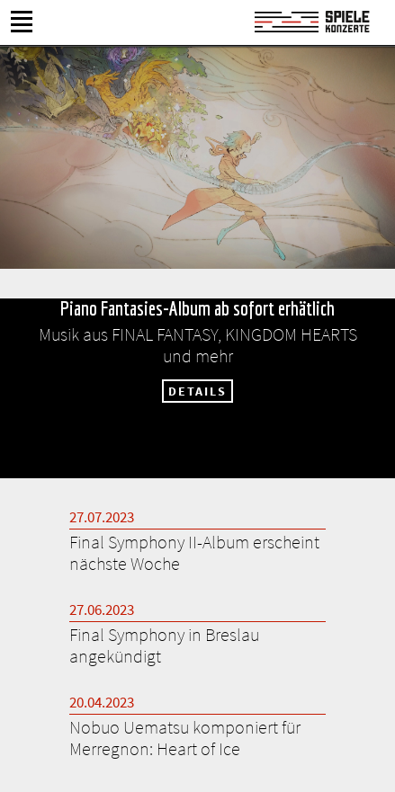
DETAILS (197, 391)
